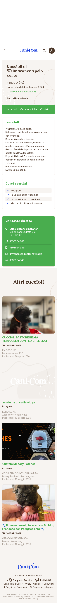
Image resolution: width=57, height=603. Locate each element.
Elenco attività (35, 575)
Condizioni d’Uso (12, 583)
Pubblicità (43, 580)
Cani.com (28, 50)
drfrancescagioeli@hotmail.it (25, 253)
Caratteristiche (28, 109)
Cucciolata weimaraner (20, 91)
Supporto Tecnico (20, 580)
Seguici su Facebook (15, 587)
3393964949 (16, 241)
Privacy (27, 583)
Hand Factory (32, 599)
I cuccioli (12, 109)
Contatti (44, 109)
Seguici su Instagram (41, 587)
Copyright (49, 583)
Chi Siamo (20, 575)
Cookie (37, 583)
